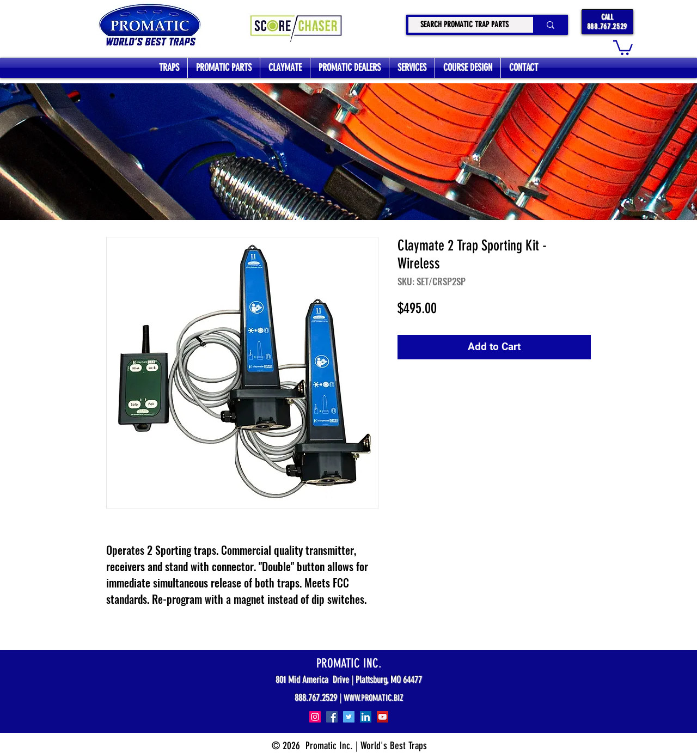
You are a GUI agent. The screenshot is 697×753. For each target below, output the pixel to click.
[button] (623, 47)
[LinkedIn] (365, 717)
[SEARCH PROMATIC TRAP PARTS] (464, 25)
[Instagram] (315, 717)
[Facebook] (332, 717)
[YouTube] (382, 717)
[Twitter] (348, 717)
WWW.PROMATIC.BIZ (373, 698)
